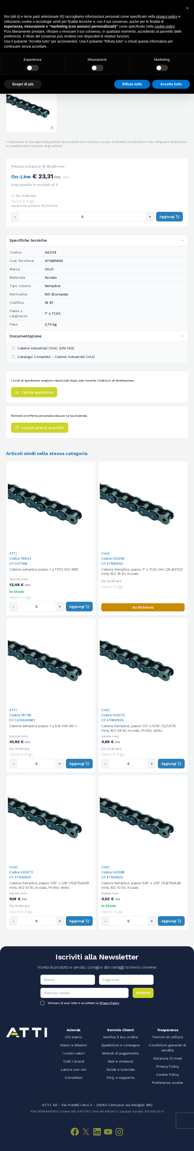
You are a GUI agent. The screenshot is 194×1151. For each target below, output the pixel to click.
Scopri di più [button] (23, 84)
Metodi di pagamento (120, 1053)
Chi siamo (73, 1037)
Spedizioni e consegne (120, 1045)
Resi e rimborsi (120, 1061)
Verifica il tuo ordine (120, 1037)
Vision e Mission (73, 1045)
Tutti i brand (73, 1061)
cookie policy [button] (165, 26)
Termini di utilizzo (167, 1037)
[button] (187, 8)
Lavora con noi (73, 1069)
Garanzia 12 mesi (167, 1058)
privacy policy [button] (166, 16)
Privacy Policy (109, 1003)
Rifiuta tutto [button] (132, 84)
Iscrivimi (143, 993)
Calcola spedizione (34, 392)
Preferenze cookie (167, 1083)
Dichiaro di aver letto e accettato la (83, 1003)
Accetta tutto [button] (171, 84)
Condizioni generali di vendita (167, 1047)
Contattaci (73, 1077)
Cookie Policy (167, 1074)
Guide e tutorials (120, 1069)
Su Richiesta (143, 607)
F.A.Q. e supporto (121, 1077)
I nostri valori (73, 1053)
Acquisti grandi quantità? (39, 428)
